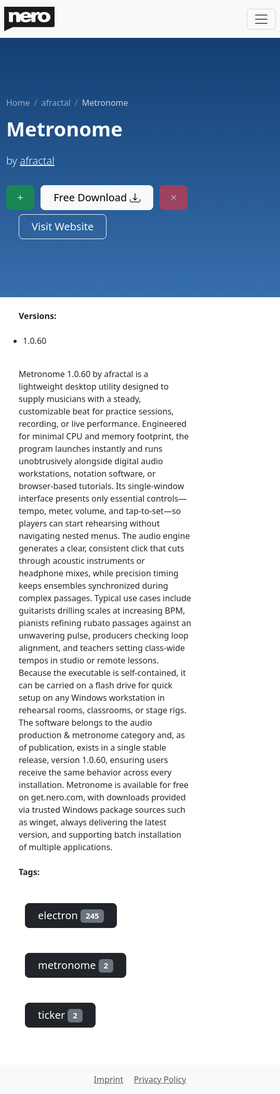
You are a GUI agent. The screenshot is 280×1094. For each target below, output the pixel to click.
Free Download (97, 197)
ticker (60, 1015)
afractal (55, 102)
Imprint (109, 1079)
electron (71, 915)
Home (18, 102)
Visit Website (63, 226)
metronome (75, 965)
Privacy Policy (160, 1079)
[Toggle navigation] (261, 19)
